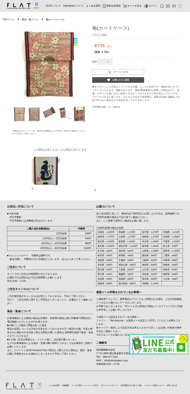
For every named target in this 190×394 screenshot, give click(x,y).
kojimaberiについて (73, 5)
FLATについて (53, 5)
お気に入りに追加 (118, 80)
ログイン (151, 5)
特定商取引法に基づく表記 (131, 385)
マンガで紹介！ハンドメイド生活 (84, 385)
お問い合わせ (171, 385)
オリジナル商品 (100, 35)
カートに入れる (118, 71)
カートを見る (132, 5)
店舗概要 (65, 385)
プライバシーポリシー (109, 385)
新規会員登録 (112, 5)
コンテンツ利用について (154, 385)
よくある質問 (93, 5)
